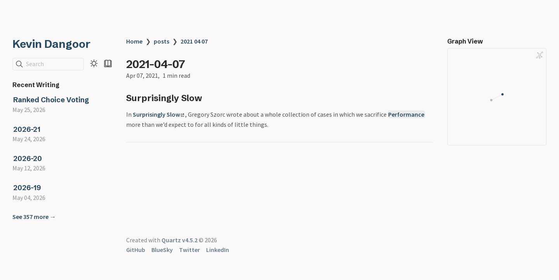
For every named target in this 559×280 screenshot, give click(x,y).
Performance (406, 114)
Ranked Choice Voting (51, 99)
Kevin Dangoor (51, 44)
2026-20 (27, 158)
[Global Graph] (539, 55)
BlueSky (162, 250)
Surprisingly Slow (158, 114)
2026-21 (26, 129)
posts (161, 41)
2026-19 (27, 187)
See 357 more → (34, 216)
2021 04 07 (194, 41)
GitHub (135, 250)
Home (134, 41)
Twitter (189, 250)
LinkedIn (217, 250)
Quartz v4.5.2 (179, 240)
